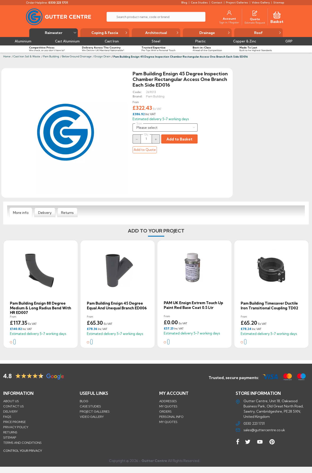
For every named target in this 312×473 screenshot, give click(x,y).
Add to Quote (145, 150)
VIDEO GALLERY (92, 416)
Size (139, 123)
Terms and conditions (22, 442)
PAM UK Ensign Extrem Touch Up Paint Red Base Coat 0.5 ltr (193, 305)
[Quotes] (255, 13)
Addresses (168, 401)
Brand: (138, 96)
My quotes (168, 406)
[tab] (20, 213)
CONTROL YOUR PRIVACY (22, 454)
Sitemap (9, 437)
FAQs (7, 416)
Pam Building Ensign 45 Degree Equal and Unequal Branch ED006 (117, 305)
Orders (165, 411)
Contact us (13, 406)
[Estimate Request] (255, 22)
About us (11, 401)
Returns (10, 432)
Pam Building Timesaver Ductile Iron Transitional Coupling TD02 (269, 305)
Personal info (171, 416)
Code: (137, 92)
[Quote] (255, 19)
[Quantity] (146, 139)
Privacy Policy (15, 427)
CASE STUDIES (90, 406)
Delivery (10, 411)
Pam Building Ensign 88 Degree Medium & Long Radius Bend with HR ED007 (40, 308)
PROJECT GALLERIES (95, 411)
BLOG (84, 401)
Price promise (14, 422)
